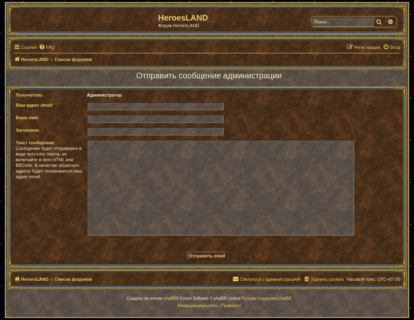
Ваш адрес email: (34, 105)
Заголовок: (28, 130)
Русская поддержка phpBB (266, 298)
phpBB (170, 298)
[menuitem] (47, 47)
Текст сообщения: (35, 142)
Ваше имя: (27, 117)
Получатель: (30, 95)
